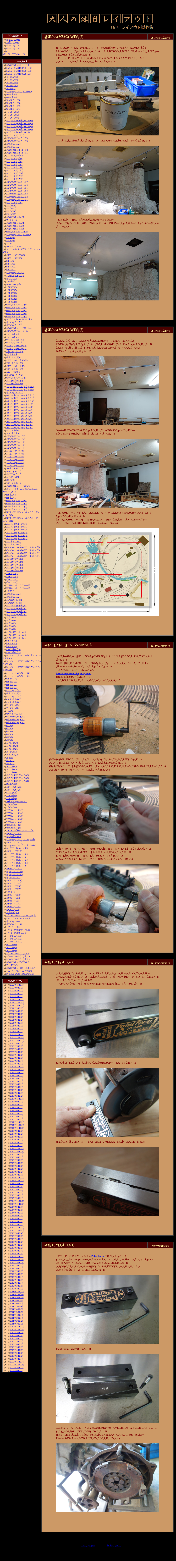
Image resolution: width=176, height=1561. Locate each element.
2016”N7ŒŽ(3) (16, 1160)
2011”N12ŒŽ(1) (17, 1291)
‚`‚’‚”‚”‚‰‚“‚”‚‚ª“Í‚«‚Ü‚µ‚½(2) (20, 386)
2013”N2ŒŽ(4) (16, 1251)
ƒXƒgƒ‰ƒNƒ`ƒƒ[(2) (15, 445)
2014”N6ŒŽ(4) (16, 1215)
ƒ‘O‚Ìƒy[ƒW (88, 1545)
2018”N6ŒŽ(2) (16, 1110)
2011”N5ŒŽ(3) (16, 1312)
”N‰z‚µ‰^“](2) (13, 825)
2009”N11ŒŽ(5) (17, 1365)
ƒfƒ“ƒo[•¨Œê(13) (14, 842)
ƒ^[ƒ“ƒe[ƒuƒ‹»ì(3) (17, 860)
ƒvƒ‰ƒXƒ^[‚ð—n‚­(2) (16, 635)
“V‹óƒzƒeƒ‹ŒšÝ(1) (15, 343)
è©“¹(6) (9, 725)
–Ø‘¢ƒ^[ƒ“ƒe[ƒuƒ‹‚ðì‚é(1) (19, 427)
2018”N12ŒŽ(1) (17, 1099)
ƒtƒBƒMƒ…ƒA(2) (13, 144)
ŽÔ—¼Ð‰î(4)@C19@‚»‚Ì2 (21, 915)
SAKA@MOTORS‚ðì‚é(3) (19, 68)
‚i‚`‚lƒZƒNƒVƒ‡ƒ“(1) (15, 465)
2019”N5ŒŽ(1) (16, 1087)
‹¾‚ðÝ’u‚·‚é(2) (13, 693)
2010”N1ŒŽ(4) (16, 1359)
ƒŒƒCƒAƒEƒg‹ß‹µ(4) (15, 223)
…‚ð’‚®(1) (12, 118)
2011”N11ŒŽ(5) (17, 1294)
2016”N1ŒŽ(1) (16, 1175)
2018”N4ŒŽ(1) (16, 1116)
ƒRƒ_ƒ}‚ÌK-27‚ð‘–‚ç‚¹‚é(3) (17, 775)
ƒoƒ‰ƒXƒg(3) (12, 743)
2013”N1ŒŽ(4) (16, 1253)
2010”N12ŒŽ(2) (17, 1327)
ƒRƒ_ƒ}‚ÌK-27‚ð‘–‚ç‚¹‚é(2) (17, 778)
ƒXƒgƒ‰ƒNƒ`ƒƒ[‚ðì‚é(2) (18, 234)
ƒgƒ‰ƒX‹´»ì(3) (14, 871)
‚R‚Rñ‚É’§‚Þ (12, 433)
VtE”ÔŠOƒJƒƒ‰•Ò (18, 930)
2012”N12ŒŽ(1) (17, 1256)
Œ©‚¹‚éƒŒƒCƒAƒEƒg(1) (16, 509)
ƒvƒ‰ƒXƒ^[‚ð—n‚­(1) (16, 638)
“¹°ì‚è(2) (11, 947)
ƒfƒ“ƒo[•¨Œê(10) (14, 880)
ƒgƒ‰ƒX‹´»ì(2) (14, 874)
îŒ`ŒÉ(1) (11, 302)
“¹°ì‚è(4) (11, 772)
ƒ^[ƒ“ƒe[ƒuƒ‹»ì (16, 866)
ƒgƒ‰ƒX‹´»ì (13, 877)
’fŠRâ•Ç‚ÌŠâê (13, 483)
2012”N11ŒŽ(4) (17, 1259)
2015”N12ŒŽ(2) (17, 1178)
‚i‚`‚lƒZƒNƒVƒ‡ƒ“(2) (15, 462)
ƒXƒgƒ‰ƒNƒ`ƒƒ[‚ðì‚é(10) (19, 91)
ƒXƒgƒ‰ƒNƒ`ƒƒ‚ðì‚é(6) (17, 185)
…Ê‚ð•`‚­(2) (12, 334)
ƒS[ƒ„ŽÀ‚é (11, 752)
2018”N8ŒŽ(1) (16, 1104)
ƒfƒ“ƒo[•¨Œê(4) (13, 901)
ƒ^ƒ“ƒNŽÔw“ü (13, 836)
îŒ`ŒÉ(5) (11, 290)
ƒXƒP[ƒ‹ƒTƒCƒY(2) (15, 255)
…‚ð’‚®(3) (12, 112)
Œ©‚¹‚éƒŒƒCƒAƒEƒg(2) (16, 506)
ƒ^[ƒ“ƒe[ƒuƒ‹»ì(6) (17, 848)
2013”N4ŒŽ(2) (16, 1245)
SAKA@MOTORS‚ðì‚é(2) (19, 71)
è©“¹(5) (9, 728)
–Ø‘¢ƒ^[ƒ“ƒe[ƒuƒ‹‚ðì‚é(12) (20, 395)
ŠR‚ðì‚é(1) (11, 646)
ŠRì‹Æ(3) (11, 264)
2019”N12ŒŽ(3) (17, 1066)
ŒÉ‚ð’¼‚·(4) (11, 679)
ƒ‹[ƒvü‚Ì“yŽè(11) (15, 135)
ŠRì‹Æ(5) (11, 214)
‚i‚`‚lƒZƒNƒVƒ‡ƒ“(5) (15, 454)
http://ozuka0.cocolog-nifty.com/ (73, 673)
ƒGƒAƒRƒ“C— (14, 246)
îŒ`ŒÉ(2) (11, 299)
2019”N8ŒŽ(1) (16, 1078)
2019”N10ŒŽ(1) (17, 1072)
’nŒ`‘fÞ (10, 892)
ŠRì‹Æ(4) (11, 261)
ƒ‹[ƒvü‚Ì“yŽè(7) (14, 164)
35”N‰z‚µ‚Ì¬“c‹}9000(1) (18, 588)
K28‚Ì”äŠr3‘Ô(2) (13, 649)
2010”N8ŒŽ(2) (16, 1338)
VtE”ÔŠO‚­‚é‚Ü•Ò (16, 933)
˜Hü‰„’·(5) (12, 77)
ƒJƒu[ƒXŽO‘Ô (13, 372)
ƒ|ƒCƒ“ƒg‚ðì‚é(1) (14, 325)
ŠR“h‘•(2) (10, 240)
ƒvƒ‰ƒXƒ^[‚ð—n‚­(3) (16, 632)
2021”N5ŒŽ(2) (16, 1020)
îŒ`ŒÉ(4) (11, 293)
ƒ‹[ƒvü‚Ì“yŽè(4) (14, 173)
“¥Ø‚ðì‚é (11, 220)
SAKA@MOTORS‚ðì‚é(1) (19, 74)
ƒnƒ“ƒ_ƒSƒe (11, 278)
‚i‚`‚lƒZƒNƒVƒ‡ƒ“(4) (15, 456)
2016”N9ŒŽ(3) (16, 1154)
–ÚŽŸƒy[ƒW (12, 42)
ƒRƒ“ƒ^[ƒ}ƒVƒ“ (14, 430)
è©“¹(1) (9, 740)
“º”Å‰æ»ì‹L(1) (14, 822)
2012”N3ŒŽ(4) (16, 1283)
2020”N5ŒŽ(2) (16, 1052)
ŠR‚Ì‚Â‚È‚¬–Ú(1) (13, 544)
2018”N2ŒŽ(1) (16, 1119)
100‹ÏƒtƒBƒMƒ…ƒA (14, 468)
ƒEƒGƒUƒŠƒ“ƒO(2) (14, 568)
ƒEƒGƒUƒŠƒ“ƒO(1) (14, 570)
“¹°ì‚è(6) (11, 766)
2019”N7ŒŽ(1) (16, 1081)
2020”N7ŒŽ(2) (16, 1046)
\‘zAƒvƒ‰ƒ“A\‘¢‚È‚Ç (19, 971)
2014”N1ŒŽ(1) (16, 1224)
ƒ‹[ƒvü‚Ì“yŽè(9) (14, 158)
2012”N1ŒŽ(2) (16, 1289)
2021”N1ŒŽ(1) (16, 1031)
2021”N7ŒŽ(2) (16, 1014)
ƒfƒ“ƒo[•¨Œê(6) (13, 895)
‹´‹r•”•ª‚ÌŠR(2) (12, 579)
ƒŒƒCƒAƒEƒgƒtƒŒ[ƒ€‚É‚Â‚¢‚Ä (20, 968)
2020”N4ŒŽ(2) (16, 1055)
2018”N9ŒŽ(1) (16, 1102)
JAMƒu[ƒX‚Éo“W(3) (17, 532)
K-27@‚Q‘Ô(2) (13, 690)
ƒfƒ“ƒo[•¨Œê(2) (13, 906)
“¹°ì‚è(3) (11, 944)
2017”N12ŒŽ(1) (17, 1122)
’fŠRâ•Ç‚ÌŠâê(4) (15, 351)
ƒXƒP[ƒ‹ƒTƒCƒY (14, 258)
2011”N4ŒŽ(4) (16, 1315)
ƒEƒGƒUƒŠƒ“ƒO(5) (14, 559)
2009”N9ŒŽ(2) (16, 1370)
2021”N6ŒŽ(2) (16, 1017)
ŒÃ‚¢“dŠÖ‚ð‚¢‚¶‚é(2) (15, 719)
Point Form (97, 1256)
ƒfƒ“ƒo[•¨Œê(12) (14, 851)
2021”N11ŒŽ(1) (17, 1002)
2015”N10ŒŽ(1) (17, 1183)
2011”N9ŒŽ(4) (16, 1300)
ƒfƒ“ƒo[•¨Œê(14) (14, 833)
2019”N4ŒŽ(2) (16, 1090)
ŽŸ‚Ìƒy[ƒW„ (114, 1545)
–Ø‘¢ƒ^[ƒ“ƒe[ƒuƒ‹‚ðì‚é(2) (19, 424)
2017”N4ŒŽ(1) (16, 1140)
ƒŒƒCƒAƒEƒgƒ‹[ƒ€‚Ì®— (19, 328)
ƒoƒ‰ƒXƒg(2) (12, 746)
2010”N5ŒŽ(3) (16, 1347)
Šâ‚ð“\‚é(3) (11, 623)
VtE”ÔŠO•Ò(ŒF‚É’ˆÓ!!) (20, 830)
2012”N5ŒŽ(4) (16, 1277)
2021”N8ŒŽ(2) (16, 1011)
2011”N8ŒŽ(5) (16, 1303)
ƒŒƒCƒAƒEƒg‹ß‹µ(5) (15, 217)
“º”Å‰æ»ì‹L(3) (14, 816)
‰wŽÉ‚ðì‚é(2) (13, 106)
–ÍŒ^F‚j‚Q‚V (12, 45)
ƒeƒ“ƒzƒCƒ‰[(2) (14, 600)
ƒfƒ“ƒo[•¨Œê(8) (13, 886)
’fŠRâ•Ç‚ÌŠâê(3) (15, 363)
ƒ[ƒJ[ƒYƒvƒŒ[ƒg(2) (18, 673)
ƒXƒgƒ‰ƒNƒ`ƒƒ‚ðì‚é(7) (17, 182)
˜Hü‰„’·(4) (12, 80)
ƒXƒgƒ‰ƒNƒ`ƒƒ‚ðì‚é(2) (17, 196)
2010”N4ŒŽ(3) (16, 1350)
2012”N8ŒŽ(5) (16, 1268)
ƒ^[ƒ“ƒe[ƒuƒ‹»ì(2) (17, 863)
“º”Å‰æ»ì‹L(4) (14, 813)
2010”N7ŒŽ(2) (16, 1341)
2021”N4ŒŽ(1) (16, 1023)
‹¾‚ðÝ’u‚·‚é (12, 755)
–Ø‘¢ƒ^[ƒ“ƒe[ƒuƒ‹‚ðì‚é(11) (20, 398)
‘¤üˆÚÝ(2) (12, 705)
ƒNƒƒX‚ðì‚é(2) (14, 787)
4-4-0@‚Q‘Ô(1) (13, 702)
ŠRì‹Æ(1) (11, 269)
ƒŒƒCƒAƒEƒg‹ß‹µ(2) (15, 229)
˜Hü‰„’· (10, 88)
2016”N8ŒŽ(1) (16, 1157)
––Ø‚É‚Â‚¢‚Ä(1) (14, 942)
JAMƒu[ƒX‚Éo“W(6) (17, 524)
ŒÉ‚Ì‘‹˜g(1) (11, 497)
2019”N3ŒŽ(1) (16, 1093)
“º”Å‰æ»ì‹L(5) (14, 810)
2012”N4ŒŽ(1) (16, 1280)
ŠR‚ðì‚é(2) (11, 643)
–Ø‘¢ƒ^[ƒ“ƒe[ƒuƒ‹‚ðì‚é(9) (19, 404)
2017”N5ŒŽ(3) (16, 1137)
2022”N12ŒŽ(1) (17, 985)
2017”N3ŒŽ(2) (16, 1142)
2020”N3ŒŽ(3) (16, 1058)
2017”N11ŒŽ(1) (17, 1125)
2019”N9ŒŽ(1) (16, 1075)
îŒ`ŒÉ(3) (11, 296)
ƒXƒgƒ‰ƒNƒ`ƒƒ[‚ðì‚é (17, 331)
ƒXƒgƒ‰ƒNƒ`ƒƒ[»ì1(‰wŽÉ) (21, 845)
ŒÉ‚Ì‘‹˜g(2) (11, 494)
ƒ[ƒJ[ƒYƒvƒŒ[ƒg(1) (18, 676)
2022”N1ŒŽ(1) (16, 996)
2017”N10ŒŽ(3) (17, 1128)
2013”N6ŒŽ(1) (16, 1239)
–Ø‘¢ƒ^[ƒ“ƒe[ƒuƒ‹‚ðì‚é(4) (19, 418)
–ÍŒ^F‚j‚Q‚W (13, 48)
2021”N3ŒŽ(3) (16, 1026)
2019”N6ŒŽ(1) (16, 1084)
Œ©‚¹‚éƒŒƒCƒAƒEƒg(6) (16, 313)
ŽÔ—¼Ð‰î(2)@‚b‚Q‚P (18, 956)
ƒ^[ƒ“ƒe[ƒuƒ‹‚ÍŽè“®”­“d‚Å (19, 319)
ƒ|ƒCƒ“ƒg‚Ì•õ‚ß (14, 924)
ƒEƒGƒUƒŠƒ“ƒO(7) (14, 381)
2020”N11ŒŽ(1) (17, 1037)
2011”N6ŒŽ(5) (16, 1309)
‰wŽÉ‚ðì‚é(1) (13, 109)
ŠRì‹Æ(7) (11, 208)
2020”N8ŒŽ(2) (16, 1043)
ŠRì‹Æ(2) (11, 267)
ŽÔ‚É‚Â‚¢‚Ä (11, 354)
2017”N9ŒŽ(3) (16, 1131)
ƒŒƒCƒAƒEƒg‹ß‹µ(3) (15, 226)
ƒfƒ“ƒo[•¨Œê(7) (13, 889)
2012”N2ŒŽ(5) (16, 1286)
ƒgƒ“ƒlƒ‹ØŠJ (12, 477)
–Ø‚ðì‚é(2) (11, 94)
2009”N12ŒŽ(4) (17, 1362)
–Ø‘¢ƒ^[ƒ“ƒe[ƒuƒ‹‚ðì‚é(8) (19, 407)
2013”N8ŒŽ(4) (16, 1233)
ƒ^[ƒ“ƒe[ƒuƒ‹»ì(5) (17, 854)
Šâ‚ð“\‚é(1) (11, 629)
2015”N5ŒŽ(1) (16, 1195)
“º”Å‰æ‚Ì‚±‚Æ (12, 912)
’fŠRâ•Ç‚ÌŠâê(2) (15, 369)
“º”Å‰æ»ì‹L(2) (14, 819)
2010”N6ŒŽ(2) (16, 1344)
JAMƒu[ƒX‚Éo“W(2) (17, 535)
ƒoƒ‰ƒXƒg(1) (12, 749)
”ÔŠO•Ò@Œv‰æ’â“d (16, 801)
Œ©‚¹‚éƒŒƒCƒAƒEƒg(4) (16, 500)
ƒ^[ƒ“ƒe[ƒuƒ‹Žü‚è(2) (16, 611)
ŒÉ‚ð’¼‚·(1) (11, 687)
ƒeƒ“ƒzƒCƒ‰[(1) (14, 603)
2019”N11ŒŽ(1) (17, 1069)
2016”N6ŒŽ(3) (16, 1163)
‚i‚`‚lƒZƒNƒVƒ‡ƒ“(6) (15, 451)
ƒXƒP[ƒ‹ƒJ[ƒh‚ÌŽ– (15, 366)
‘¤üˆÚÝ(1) (12, 708)
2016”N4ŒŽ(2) (16, 1169)
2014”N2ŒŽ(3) (16, 1221)
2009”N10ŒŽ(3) (17, 1367)
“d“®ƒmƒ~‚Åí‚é (14, 714)
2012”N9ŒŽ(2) (16, 1265)
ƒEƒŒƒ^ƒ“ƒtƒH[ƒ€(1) (16, 348)
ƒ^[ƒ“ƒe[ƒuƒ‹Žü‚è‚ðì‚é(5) (19, 120)
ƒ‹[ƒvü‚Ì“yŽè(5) (14, 170)
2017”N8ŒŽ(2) (16, 1134)
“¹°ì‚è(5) (11, 769)
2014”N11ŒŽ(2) (17, 1201)
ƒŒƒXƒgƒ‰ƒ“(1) (13, 471)
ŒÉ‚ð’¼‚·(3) (11, 681)
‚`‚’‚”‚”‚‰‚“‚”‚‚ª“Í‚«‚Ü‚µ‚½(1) (20, 389)
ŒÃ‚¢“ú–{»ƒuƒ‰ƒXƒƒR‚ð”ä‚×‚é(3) (23, 550)
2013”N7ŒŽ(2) (16, 1236)
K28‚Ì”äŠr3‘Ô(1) (13, 652)
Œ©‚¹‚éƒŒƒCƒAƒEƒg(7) (16, 310)
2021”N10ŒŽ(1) (17, 1005)
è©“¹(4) (9, 731)
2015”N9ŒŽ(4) (16, 1186)
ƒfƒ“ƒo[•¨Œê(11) (14, 868)
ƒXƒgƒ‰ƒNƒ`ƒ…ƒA (15, 272)
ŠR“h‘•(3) (10, 237)
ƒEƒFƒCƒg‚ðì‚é (13, 474)
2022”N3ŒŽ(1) (16, 993)
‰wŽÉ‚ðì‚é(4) (13, 100)
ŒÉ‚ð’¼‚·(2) (11, 684)
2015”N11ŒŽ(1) (17, 1180)
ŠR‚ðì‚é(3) (11, 641)
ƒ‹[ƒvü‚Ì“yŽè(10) (15, 156)
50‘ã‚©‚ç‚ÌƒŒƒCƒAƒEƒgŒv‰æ (20, 974)
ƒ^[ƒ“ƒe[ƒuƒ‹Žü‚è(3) (16, 608)
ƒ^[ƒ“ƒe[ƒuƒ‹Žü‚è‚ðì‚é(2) (19, 129)
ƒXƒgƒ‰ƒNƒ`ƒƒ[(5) (15, 436)
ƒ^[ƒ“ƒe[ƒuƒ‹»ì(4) (17, 857)
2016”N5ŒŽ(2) (16, 1166)
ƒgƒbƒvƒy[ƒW (13, 39)
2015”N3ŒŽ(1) (16, 1198)
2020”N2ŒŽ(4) (16, 1061)
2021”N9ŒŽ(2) (16, 1008)
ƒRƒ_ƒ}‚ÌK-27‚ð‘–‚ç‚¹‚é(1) (17, 781)
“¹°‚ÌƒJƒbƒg (12, 965)
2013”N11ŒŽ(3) (17, 1230)
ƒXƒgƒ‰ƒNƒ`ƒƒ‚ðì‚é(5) (17, 188)
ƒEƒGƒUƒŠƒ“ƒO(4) (14, 562)
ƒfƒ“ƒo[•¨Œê (12, 909)
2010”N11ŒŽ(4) (17, 1329)
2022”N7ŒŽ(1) (16, 991)
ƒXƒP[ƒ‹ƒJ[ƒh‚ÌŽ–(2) (17, 360)
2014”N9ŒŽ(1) (16, 1207)
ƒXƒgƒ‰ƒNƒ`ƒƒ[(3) (15, 442)
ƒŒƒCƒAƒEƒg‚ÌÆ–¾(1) (17, 153)
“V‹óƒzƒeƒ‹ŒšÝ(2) (15, 340)
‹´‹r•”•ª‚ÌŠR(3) (12, 576)
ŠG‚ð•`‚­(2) (10, 760)
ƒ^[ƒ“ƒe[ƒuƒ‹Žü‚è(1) (16, 614)
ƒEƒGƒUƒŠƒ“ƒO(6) (14, 383)
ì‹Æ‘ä (9, 711)
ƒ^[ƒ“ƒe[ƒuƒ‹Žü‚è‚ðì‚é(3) (19, 126)
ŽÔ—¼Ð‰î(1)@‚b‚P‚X (18, 959)
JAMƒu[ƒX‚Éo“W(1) (17, 538)
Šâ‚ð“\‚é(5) (11, 617)
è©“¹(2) (9, 737)
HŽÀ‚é (10, 591)
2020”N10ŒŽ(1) (17, 1040)
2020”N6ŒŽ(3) (16, 1049)
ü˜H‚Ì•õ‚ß (13, 927)
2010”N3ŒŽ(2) (16, 1353)
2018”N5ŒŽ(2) (16, 1113)
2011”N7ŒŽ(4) (16, 1306)
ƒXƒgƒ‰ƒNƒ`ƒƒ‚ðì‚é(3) (17, 194)
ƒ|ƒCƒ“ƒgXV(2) (14, 375)
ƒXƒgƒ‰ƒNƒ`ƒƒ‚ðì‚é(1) (17, 199)
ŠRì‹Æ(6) (11, 211)
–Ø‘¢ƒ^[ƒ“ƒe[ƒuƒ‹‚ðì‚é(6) (19, 413)
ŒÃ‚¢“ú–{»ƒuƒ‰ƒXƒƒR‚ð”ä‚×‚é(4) (23, 547)
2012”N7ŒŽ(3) (16, 1271)
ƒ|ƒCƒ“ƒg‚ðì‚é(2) (14, 322)
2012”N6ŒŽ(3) (16, 1274)
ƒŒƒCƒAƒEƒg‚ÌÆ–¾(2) (17, 150)
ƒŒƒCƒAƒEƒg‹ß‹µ (14, 284)
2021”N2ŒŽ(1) (16, 1028)
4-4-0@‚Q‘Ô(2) (13, 699)
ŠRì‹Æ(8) (11, 205)
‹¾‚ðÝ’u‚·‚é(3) (13, 357)
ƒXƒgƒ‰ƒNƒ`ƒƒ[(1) (15, 448)
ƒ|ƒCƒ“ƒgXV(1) (14, 392)
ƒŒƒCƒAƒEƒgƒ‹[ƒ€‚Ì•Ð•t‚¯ (18, 486)
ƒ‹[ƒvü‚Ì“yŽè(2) (14, 179)
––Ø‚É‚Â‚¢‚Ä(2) (14, 939)
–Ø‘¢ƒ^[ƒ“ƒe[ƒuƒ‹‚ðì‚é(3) (19, 421)
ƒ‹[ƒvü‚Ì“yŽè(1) (14, 202)
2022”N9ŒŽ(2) (16, 988)
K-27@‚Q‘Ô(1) (13, 696)
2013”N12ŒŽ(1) (17, 1227)
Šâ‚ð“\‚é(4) (11, 620)
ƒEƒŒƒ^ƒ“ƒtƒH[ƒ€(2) (16, 345)
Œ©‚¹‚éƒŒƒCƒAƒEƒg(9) (16, 305)
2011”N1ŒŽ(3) (16, 1324)
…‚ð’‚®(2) (12, 115)
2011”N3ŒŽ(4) (16, 1318)
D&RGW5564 (12, 784)
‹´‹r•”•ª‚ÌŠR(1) (12, 582)
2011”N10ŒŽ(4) (17, 1297)
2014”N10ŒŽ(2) (17, 1204)
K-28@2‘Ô (11, 793)
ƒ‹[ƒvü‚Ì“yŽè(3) (14, 176)
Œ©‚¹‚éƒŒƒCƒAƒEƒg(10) (17, 231)
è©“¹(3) (9, 734)
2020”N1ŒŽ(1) (16, 1064)
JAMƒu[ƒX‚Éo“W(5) (17, 527)
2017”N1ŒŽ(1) (16, 1145)
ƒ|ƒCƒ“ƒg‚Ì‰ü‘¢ (13, 921)
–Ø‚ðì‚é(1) (11, 97)
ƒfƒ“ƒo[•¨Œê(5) (13, 898)
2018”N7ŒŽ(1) (16, 1107)
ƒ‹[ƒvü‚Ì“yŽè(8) (14, 161)
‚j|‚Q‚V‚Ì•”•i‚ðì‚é (15, 275)
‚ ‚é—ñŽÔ (10, 281)
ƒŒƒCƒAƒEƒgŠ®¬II (17, 65)
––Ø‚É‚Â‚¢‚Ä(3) (14, 936)
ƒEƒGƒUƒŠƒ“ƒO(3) (14, 565)
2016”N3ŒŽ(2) (16, 1172)
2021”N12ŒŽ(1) (17, 999)
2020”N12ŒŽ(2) (17, 1034)
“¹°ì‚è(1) (11, 950)
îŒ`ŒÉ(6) (11, 287)
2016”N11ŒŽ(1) (17, 1148)
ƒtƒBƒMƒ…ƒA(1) (13, 147)
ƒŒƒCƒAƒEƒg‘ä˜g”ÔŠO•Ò (17, 962)
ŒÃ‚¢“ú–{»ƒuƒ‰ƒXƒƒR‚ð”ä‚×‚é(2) (23, 553)
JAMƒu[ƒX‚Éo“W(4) (17, 530)
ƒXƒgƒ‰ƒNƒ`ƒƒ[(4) (15, 439)
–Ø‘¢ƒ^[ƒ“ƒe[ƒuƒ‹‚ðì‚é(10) (20, 401)
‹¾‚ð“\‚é (9, 757)
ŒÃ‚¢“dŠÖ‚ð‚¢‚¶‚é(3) (15, 717)
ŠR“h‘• (9, 243)
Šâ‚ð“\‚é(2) (11, 626)
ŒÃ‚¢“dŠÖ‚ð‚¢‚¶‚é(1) (15, 722)
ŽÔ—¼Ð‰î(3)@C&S (17, 953)
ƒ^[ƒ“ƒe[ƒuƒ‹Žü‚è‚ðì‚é (18, 132)
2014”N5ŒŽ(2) (16, 1218)
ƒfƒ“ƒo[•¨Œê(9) (13, 883)
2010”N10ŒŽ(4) (17, 1332)
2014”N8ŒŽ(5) (16, 1210)
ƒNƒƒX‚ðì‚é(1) (14, 790)
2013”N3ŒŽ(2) (16, 1248)
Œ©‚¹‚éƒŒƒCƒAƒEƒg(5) (16, 316)
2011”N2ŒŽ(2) (16, 1321)
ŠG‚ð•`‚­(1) (10, 763)
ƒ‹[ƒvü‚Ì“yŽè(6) (14, 167)
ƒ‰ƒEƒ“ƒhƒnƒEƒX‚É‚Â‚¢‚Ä (18, 918)
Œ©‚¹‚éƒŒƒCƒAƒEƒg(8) (16, 307)
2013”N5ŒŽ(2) (16, 1242)
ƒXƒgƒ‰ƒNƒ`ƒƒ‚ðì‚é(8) (17, 141)
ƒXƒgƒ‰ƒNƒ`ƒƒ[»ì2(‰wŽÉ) (21, 839)
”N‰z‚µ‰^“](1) (13, 828)
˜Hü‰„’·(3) (12, 82)
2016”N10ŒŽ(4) (17, 1151)
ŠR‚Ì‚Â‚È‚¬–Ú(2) (13, 541)
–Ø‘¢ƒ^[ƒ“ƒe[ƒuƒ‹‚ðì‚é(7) (19, 410)
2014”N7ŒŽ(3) (16, 1213)
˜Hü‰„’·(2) (12, 85)
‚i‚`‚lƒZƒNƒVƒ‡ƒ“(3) (15, 459)
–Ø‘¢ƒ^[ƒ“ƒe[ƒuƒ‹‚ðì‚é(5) (19, 416)
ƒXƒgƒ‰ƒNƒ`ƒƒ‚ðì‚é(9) (17, 138)
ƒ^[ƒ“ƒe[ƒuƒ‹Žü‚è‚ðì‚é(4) (19, 123)
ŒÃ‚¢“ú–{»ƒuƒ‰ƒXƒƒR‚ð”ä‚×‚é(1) (23, 556)
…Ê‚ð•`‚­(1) (12, 337)
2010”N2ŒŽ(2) (16, 1356)
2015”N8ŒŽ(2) (16, 1189)
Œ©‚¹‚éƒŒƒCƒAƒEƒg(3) (16, 503)
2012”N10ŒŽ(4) (17, 1262)
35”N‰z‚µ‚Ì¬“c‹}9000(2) (18, 585)
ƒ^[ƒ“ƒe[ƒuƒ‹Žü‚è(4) (16, 605)
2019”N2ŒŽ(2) (16, 1096)
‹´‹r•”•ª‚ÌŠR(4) (12, 573)
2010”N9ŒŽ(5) (16, 1335)
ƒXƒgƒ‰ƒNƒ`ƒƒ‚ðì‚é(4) (17, 191)
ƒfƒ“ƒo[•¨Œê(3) (13, 904)
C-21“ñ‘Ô (10, 480)
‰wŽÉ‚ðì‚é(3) (13, 103)
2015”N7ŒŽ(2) (16, 1192)
